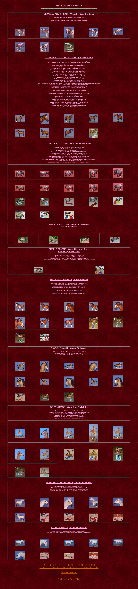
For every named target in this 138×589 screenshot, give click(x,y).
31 (74, 567)
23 (47, 567)
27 (61, 567)
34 (84, 567)
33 (81, 567)
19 (92, 565)
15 (79, 565)
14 (76, 565)
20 (95, 565)
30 (71, 567)
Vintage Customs (69, 572)
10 (63, 565)
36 (90, 567)
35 (87, 567)
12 (69, 565)
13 (73, 565)
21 (41, 567)
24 (51, 567)
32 (77, 567)
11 (66, 565)
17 (86, 565)
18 (89, 565)
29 (67, 567)
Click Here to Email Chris (69, 579)
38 (97, 567)
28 (64, 567)
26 (57, 567)
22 (44, 567)
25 (54, 567)
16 (82, 565)
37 (94, 567)
